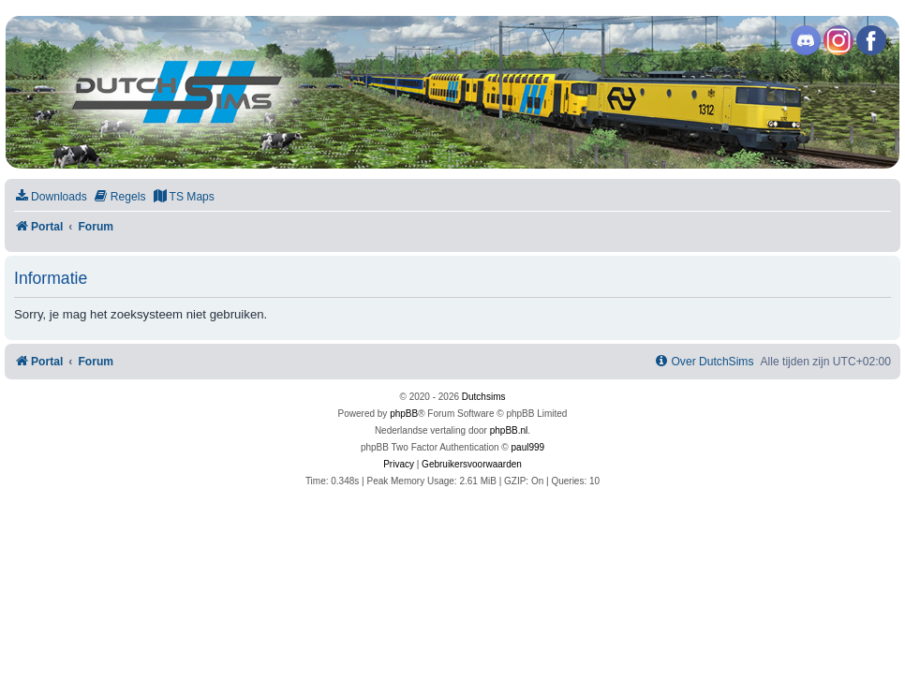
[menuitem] (50, 197)
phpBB (404, 413)
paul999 (528, 447)
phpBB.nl (509, 430)
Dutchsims (484, 397)
